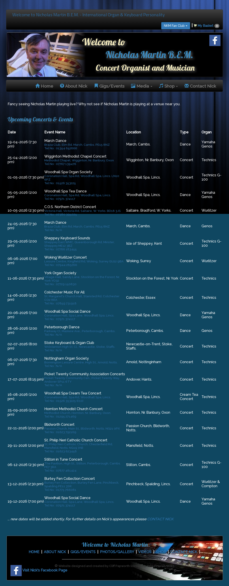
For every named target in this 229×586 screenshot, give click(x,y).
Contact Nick (200, 86)
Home (44, 86)
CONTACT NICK (160, 519)
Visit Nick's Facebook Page (39, 570)
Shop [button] (168, 86)
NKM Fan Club (175, 25)
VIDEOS (144, 552)
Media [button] (141, 86)
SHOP (161, 552)
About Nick (73, 86)
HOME (34, 552)
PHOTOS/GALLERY (117, 552)
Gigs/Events (109, 86)
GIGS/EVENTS (82, 552)
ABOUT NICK (55, 552)
